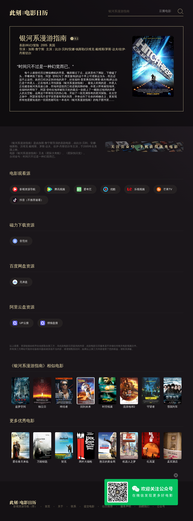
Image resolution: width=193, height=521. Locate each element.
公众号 (161, 506)
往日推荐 (107, 506)
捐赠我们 (144, 506)
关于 (60, 506)
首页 (47, 506)
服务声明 (125, 506)
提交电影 (89, 506)
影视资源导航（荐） (25, 506)
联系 (73, 506)
